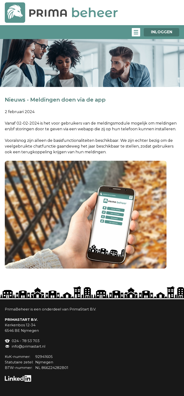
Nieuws (15, 100)
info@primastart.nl (28, 346)
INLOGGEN (161, 32)
